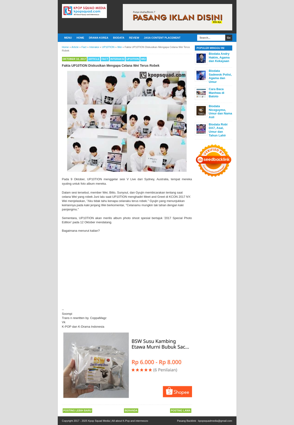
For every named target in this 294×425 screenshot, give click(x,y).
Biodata (118, 37)
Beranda (131, 410)
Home (80, 37)
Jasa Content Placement (162, 37)
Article (93, 59)
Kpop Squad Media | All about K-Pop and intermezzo (118, 420)
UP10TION (132, 59)
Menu (68, 37)
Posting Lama (180, 410)
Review (134, 37)
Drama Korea (98, 37)
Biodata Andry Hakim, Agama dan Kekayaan (219, 57)
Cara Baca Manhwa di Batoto (216, 92)
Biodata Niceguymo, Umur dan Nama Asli (220, 111)
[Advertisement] (127, 268)
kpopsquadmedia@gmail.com (215, 420)
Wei (143, 59)
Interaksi (117, 59)
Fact (105, 59)
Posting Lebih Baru (77, 410)
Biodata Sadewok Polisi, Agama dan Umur (220, 76)
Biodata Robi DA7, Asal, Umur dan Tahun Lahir (218, 130)
